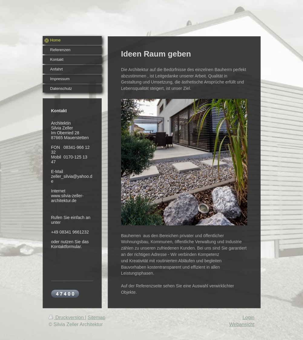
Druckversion (67, 317)
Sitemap (96, 317)
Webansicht (241, 324)
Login (248, 317)
